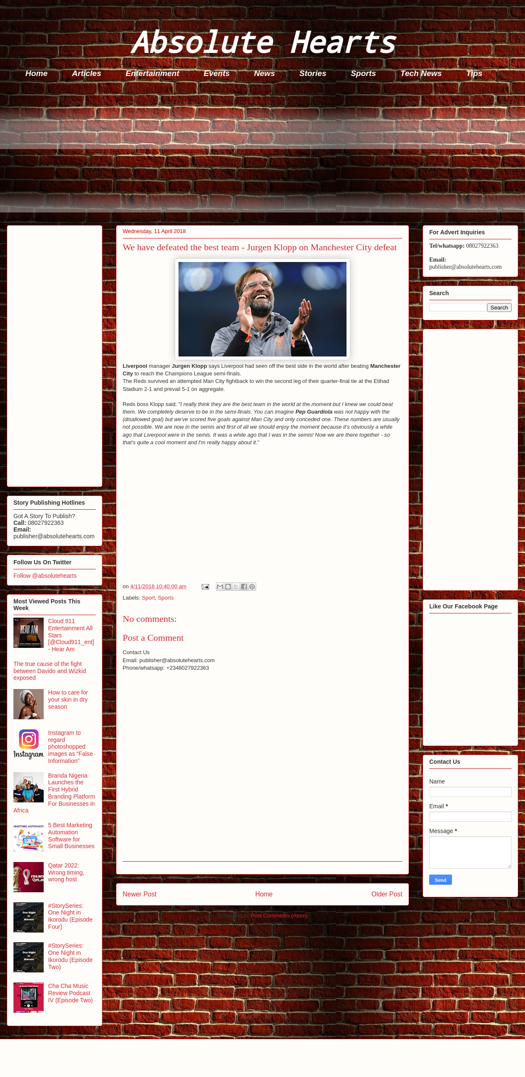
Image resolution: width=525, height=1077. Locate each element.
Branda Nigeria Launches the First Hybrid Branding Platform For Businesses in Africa (54, 793)
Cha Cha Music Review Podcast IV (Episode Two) (70, 993)
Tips (474, 73)
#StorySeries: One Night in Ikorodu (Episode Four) (70, 916)
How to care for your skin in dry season (68, 699)
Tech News (421, 73)
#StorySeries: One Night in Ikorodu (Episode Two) (70, 956)
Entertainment (152, 73)
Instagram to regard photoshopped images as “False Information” (70, 746)
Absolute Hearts (262, 41)
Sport (148, 598)
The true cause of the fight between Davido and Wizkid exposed (49, 670)
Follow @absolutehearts (44, 575)
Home (37, 73)
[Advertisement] (265, 153)
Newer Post (140, 894)
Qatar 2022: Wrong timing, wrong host (66, 872)
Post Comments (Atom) (279, 915)
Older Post (386, 894)
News (264, 73)
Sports (363, 73)
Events (217, 73)
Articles (86, 73)
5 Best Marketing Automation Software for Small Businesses (71, 835)
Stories (312, 73)
